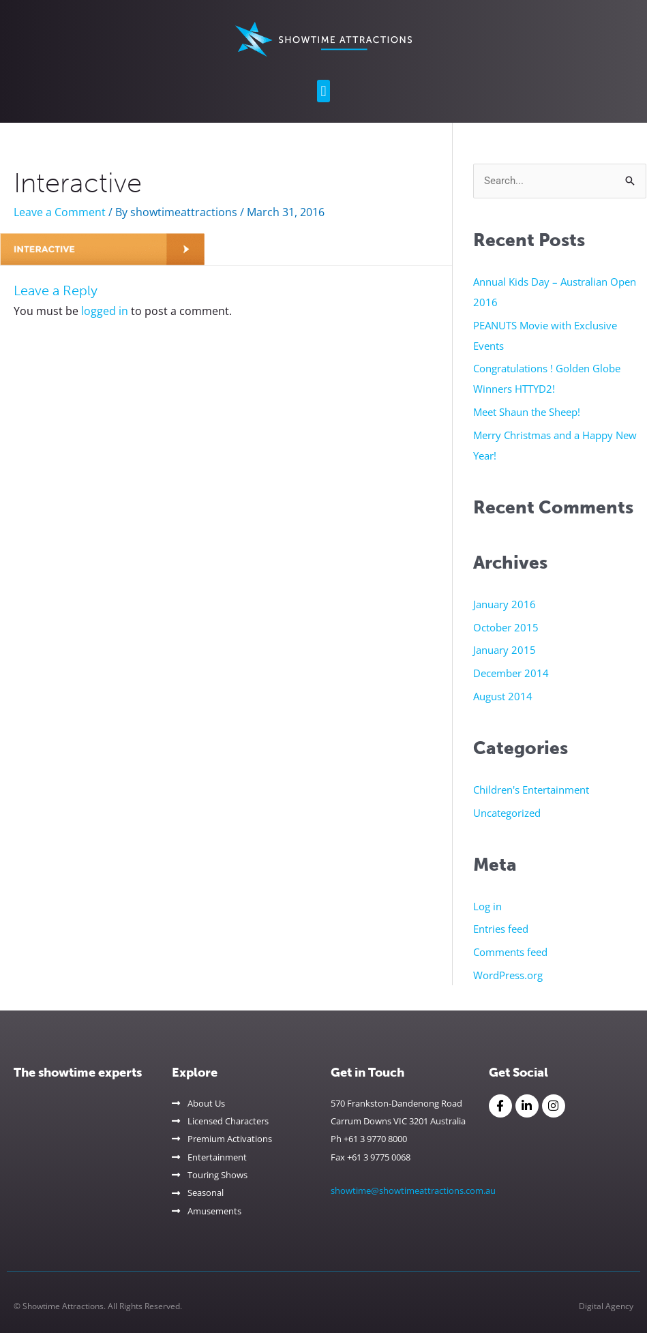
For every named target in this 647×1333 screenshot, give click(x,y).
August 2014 (502, 696)
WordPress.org (508, 975)
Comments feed (510, 952)
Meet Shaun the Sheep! (526, 412)
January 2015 (504, 650)
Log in (487, 906)
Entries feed (500, 928)
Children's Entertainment (531, 789)
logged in (104, 310)
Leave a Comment (60, 212)
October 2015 (506, 627)
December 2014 (511, 673)
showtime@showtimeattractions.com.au (413, 1190)
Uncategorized (507, 813)
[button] (323, 91)
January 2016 (504, 604)
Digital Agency (606, 1306)
